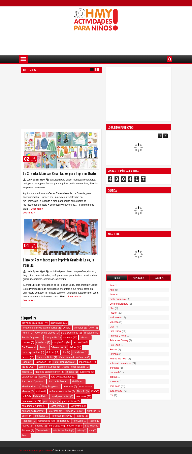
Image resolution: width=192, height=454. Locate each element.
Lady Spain (33, 179)
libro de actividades (40, 275)
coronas (26, 342)
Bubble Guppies (30, 337)
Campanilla (51, 337)
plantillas (91, 411)
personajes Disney (32, 411)
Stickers (26, 430)
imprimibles (85, 362)
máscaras (84, 386)
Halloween (40, 362)
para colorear (29, 401)
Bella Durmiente (69, 332)
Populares (138, 278)
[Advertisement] (96, 40)
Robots (93, 420)
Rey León (77, 420)
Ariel (91, 327)
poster (25, 415)
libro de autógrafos (32, 381)
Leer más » (37, 208)
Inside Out (27, 366)
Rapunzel (27, 420)
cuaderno (41, 342)
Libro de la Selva (57, 381)
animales (78, 327)
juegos (25, 371)
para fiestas (46, 183)
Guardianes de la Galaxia (73, 357)
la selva (70, 371)
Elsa (64, 352)
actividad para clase (60, 179)
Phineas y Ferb (72, 411)
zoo (90, 430)
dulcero (91, 271)
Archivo (159, 278)
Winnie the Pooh (61, 430)
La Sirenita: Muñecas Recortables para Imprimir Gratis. (60, 173)
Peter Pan (53, 411)
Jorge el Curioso (47, 366)
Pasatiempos (57, 406)
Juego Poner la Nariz (73, 366)
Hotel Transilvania (62, 362)
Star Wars (90, 425)
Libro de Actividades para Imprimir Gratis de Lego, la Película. (58, 262)
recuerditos (82, 183)
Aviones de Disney (45, 332)
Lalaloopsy (27, 376)
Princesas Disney (60, 415)
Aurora (25, 332)
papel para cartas (60, 396)
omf (25, 183)
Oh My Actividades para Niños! (35, 450)
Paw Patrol (76, 406)
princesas (39, 415)
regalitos (61, 420)
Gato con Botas (45, 357)
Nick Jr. (81, 391)
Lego (25, 275)
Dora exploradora (31, 352)
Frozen (25, 357)
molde (39, 391)
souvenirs (40, 187)
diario (42, 347)
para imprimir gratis (64, 183)
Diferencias (57, 347)
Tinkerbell (41, 430)
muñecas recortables (84, 179)
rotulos (25, 425)
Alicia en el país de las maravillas (39, 327)
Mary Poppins (49, 386)
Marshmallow (29, 386)
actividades (57, 322)
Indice (117, 278)
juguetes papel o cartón (47, 371)
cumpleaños (79, 271)
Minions (26, 391)
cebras (83, 337)
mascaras (68, 386)
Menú (23, 59)
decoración (79, 342)
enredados (78, 352)
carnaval (67, 337)
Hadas (25, 362)
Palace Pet (39, 396)
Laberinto (85, 371)
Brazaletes (90, 332)
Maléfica (76, 381)
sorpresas (28, 187)
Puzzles (79, 415)
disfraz (72, 347)
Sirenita (93, 183)
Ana (65, 327)
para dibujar (49, 401)
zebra (79, 430)
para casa (33, 183)
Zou (24, 435)
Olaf (93, 391)
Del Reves (27, 347)
